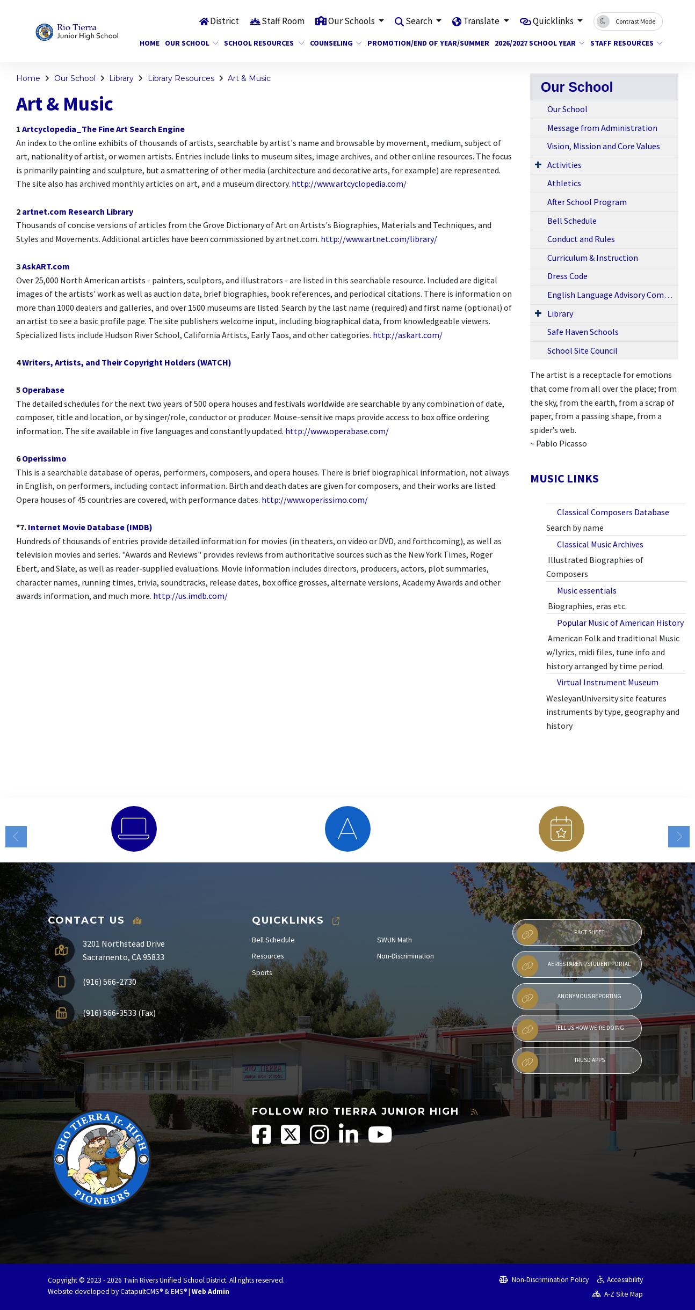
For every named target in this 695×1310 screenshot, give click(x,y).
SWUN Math (394, 940)
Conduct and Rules (581, 238)
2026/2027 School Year (535, 43)
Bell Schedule (572, 220)
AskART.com (46, 266)
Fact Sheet (560, 934)
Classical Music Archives (601, 544)
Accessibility (620, 1279)
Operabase (43, 389)
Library (121, 78)
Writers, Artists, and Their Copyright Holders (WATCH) (126, 362)
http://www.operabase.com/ (337, 431)
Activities (564, 164)
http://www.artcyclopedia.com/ (349, 183)
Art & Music (249, 78)
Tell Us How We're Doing (570, 1030)
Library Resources (181, 78)
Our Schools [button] (352, 21)
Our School (189, 43)
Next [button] (679, 836)
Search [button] (420, 21)
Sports (262, 972)
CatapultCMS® (141, 1291)
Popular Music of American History (620, 622)
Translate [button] (482, 21)
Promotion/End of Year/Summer (421, 43)
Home (148, 43)
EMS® (179, 1291)
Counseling (333, 43)
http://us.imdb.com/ (190, 595)
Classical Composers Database (614, 512)
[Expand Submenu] (538, 164)
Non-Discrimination (405, 956)
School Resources (260, 43)
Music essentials (587, 590)
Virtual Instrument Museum (608, 682)
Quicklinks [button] (554, 21)
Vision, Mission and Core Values (603, 146)
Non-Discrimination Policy (544, 1279)
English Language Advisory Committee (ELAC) (612, 294)
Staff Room (283, 21)
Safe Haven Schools (583, 331)
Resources (268, 956)
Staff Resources (622, 43)
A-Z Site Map (617, 1294)
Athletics (564, 183)
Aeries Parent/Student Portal (574, 966)
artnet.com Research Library (77, 211)
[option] (134, 829)
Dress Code (567, 275)
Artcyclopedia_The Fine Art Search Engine (103, 128)
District (224, 21)
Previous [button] (16, 836)
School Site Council (582, 350)
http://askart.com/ (408, 335)
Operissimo (44, 458)
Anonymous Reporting (569, 998)
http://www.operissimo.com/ (315, 499)
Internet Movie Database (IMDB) (90, 527)
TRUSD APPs (560, 1062)
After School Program (587, 201)
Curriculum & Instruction (592, 257)
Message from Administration (602, 127)
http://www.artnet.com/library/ (379, 238)
